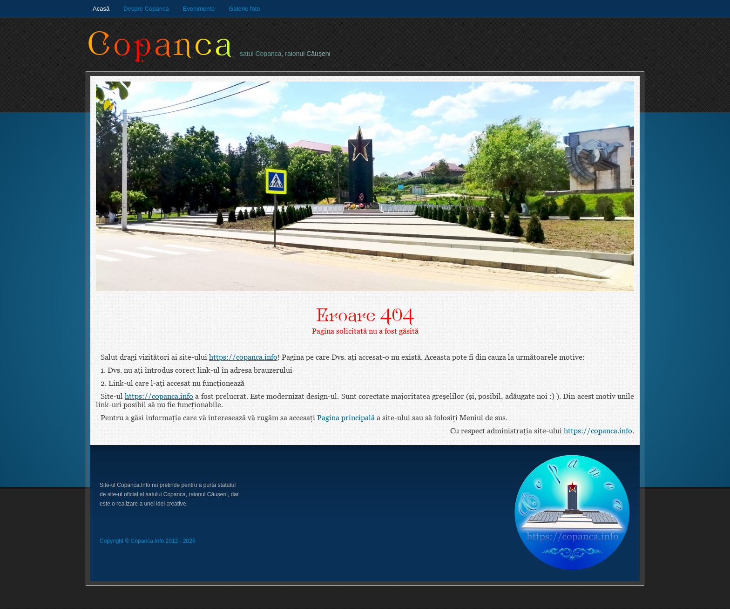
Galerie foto (244, 8)
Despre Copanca (146, 8)
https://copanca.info (243, 357)
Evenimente (199, 8)
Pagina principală (346, 417)
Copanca (160, 44)
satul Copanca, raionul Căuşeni (285, 53)
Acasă (101, 8)
